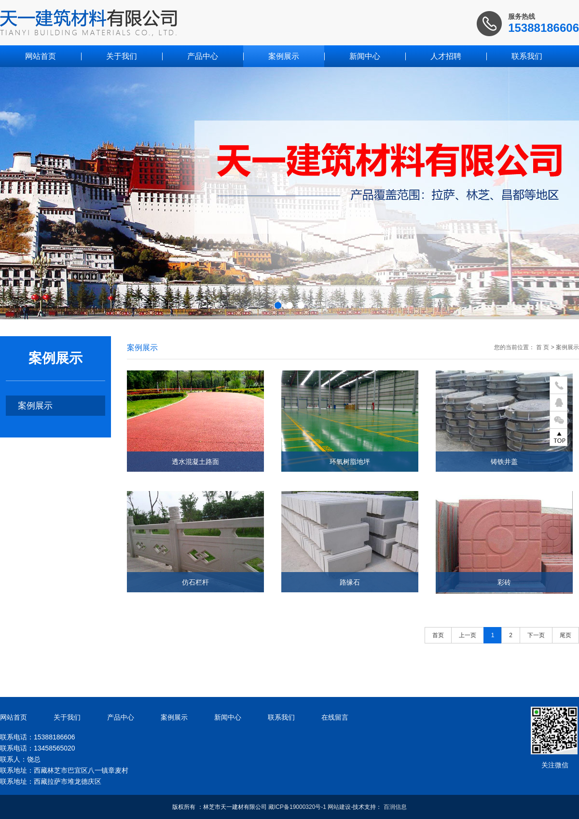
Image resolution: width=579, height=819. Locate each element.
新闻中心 (364, 56)
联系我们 (526, 56)
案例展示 (283, 56)
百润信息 (395, 807)
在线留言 (334, 717)
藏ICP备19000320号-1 (297, 807)
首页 (438, 635)
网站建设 (339, 807)
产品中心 (202, 56)
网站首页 (40, 56)
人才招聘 (445, 56)
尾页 (565, 635)
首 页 (542, 347)
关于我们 (121, 56)
